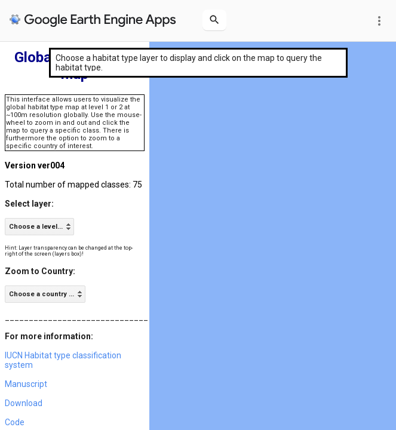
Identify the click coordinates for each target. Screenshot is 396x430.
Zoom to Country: (40, 271)
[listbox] (39, 226)
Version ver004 (35, 165)
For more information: (49, 336)
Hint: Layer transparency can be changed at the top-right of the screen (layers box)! (69, 251)
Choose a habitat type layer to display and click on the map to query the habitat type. (189, 62)
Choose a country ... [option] (41, 294)
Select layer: (29, 203)
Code (14, 422)
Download (23, 403)
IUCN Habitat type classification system (63, 360)
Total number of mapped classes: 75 (73, 184)
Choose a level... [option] (36, 227)
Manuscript (26, 384)
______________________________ (76, 317)
